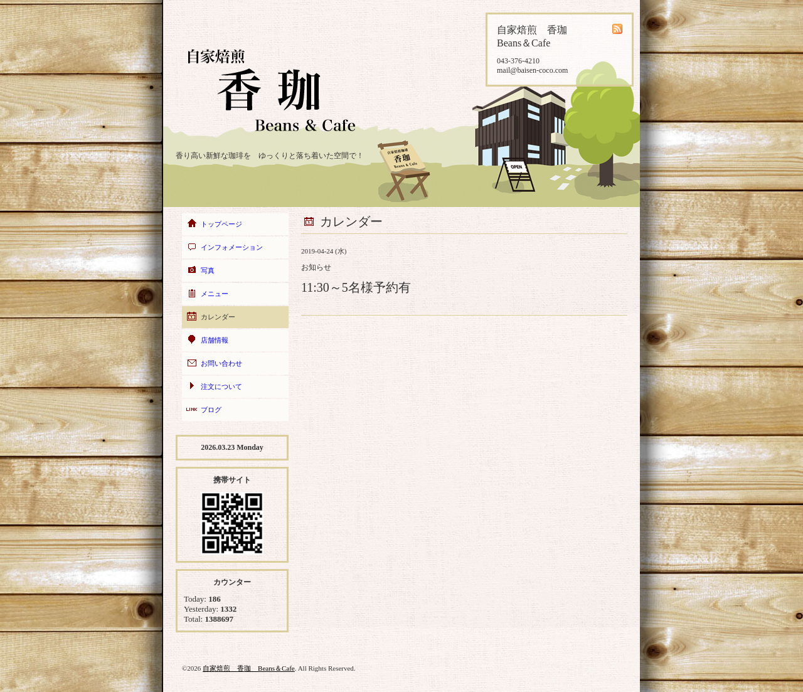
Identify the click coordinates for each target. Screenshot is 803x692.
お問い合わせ (221, 363)
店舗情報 (214, 340)
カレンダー (218, 317)
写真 (208, 270)
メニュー (214, 293)
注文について (221, 386)
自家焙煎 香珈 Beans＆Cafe (249, 668)
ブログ (211, 409)
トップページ (221, 224)
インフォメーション (232, 247)
